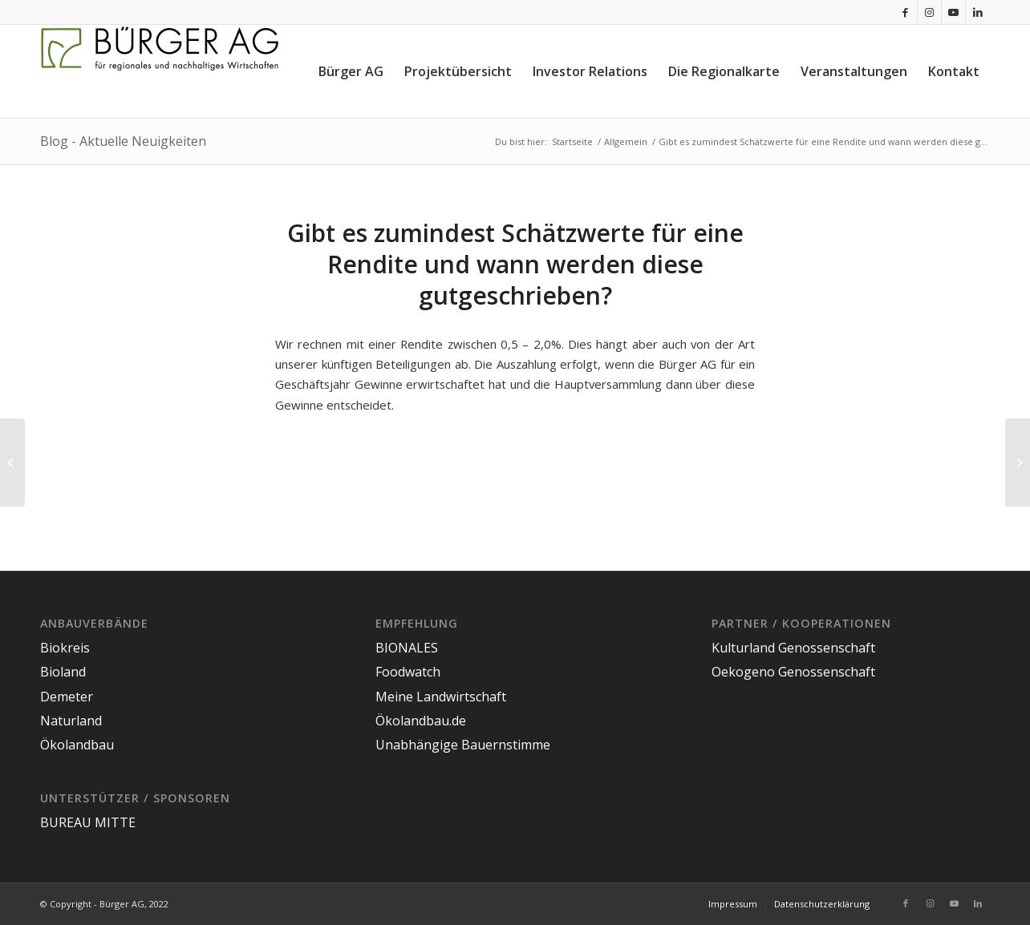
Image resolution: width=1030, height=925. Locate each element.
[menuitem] (351, 71)
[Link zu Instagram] (929, 12)
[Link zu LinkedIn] (978, 12)
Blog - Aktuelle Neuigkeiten (123, 141)
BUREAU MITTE (88, 822)
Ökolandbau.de (420, 720)
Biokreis (65, 647)
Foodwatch (407, 672)
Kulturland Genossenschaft (793, 647)
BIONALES (406, 647)
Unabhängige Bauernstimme (462, 744)
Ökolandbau (77, 744)
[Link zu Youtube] (953, 12)
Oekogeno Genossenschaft (793, 672)
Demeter (66, 696)
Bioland (63, 672)
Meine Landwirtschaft (440, 696)
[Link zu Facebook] (905, 12)
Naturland (71, 720)
